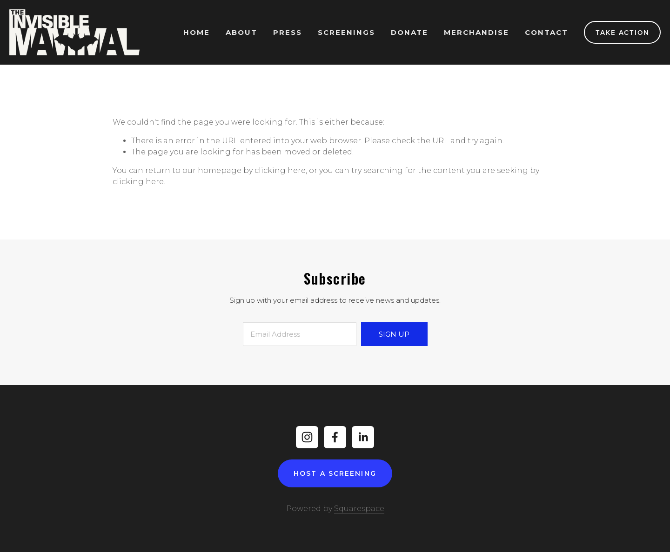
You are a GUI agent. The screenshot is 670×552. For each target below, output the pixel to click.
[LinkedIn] (363, 437)
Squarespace (359, 508)
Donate (409, 32)
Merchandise (476, 32)
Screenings (346, 32)
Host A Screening (335, 473)
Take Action (623, 32)
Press (287, 32)
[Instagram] (307, 437)
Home (196, 32)
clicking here (280, 170)
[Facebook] (335, 437)
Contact (546, 32)
